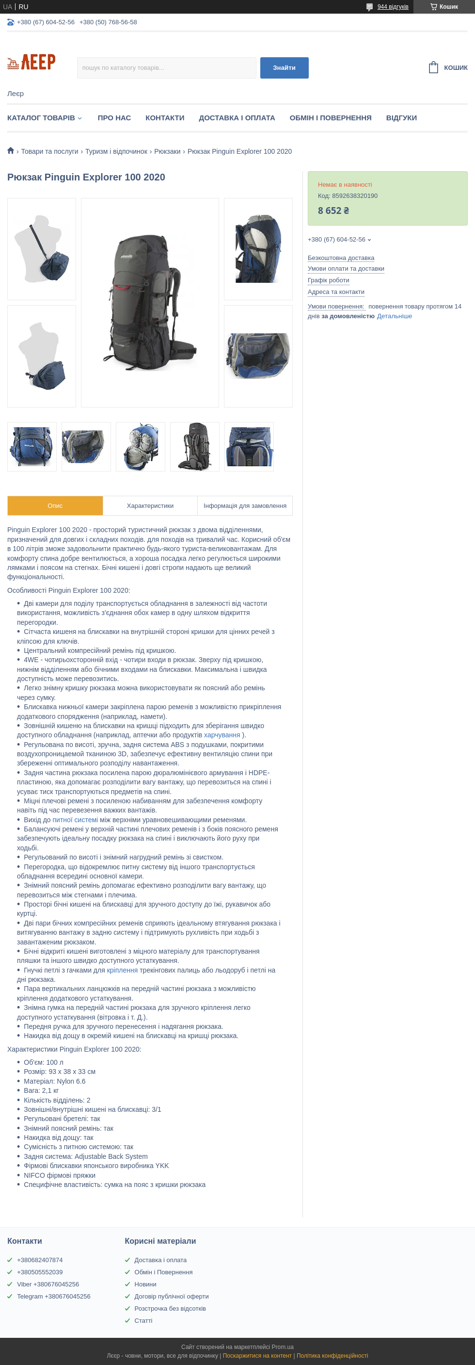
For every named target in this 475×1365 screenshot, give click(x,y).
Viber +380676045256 (48, 1284)
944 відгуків (393, 6)
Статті (144, 1320)
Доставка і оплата (161, 1260)
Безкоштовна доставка (341, 257)
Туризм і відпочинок (116, 151)
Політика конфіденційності (332, 1355)
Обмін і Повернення (331, 117)
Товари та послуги (49, 151)
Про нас (114, 117)
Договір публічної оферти (172, 1296)
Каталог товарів (41, 117)
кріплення (123, 970)
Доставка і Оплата (237, 117)
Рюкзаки (167, 151)
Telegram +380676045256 (53, 1296)
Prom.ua (283, 1347)
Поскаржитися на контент (257, 1355)
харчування (223, 735)
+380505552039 (40, 1272)
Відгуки (401, 117)
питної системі (76, 820)
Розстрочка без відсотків (170, 1308)
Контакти (164, 117)
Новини (146, 1284)
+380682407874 (40, 1260)
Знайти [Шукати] (284, 67)
